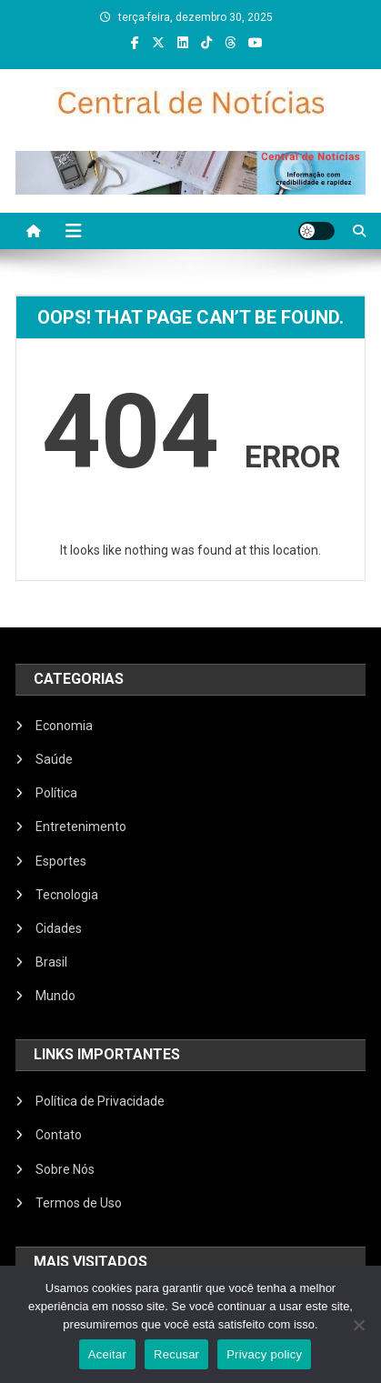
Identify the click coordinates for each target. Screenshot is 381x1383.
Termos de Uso (78, 1203)
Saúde (54, 759)
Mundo (55, 995)
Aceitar (107, 1354)
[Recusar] (358, 1325)
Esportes (60, 861)
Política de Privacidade (100, 1101)
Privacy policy (264, 1354)
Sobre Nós (65, 1169)
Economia (64, 725)
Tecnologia (66, 894)
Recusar (176, 1354)
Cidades (58, 928)
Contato (58, 1134)
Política (56, 793)
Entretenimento (80, 826)
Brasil (51, 962)
